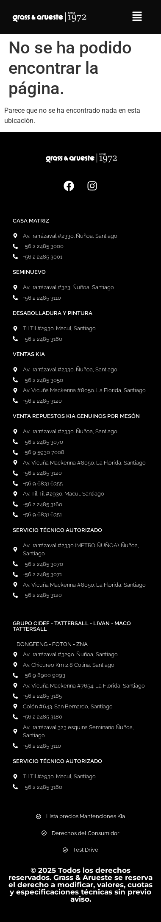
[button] (137, 17)
